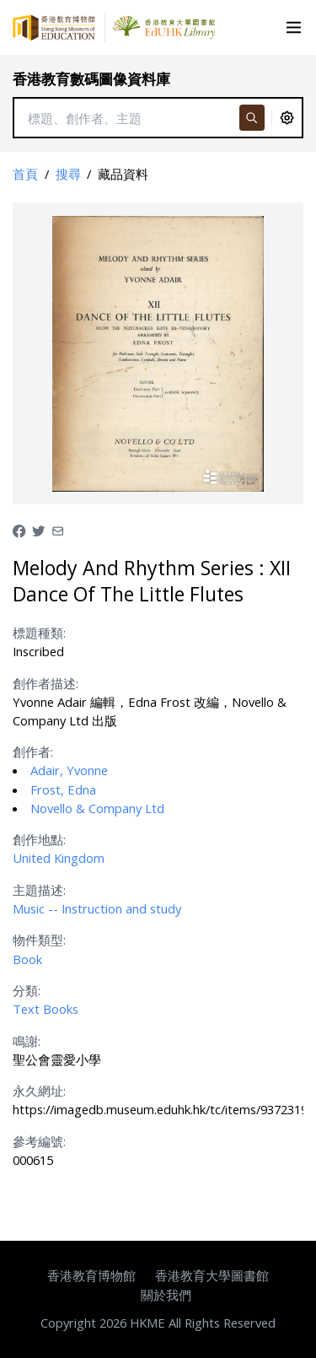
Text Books (45, 1008)
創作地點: (39, 839)
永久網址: (39, 1090)
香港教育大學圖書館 (212, 1275)
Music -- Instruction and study (97, 908)
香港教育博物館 (91, 1275)
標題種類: (39, 632)
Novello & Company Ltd (97, 808)
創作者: (33, 751)
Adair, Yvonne (69, 770)
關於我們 (166, 1294)
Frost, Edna (63, 789)
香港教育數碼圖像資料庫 (91, 79)
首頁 (25, 173)
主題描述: (39, 889)
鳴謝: (26, 1040)
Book (27, 959)
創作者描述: (45, 683)
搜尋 (68, 173)
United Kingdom (58, 857)
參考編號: (39, 1141)
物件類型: (39, 939)
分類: (26, 990)
